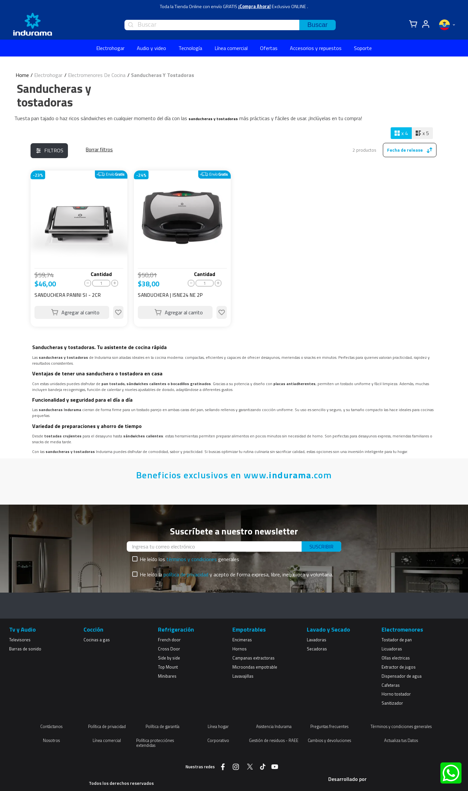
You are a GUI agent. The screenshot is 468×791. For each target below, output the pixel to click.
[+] (114, 283)
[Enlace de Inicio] (22, 75)
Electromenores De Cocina (96, 75)
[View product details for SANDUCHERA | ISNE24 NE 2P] (182, 248)
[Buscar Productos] (317, 25)
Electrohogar (48, 75)
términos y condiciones (191, 559)
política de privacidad (185, 574)
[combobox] (230, 25)
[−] (87, 283)
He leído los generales (189, 559)
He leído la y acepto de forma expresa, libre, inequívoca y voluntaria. (236, 574)
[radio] (401, 133)
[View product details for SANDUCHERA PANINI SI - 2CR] (79, 248)
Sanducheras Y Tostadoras (162, 75)
